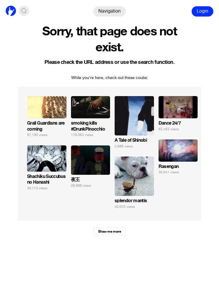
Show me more (109, 231)
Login (202, 11)
